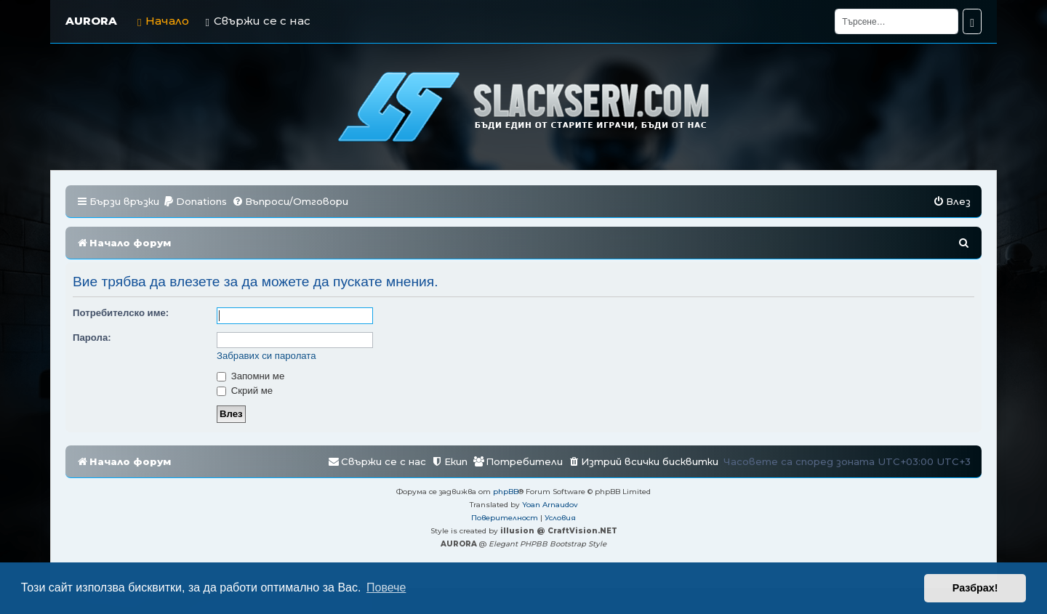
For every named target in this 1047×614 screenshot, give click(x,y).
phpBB (505, 491)
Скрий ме (245, 390)
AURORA (91, 21)
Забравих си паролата (266, 355)
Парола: (92, 337)
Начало (163, 21)
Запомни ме (250, 376)
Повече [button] (386, 587)
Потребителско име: (121, 312)
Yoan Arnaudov (550, 504)
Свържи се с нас (257, 21)
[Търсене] (896, 21)
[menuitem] (195, 201)
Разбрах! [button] (975, 588)
